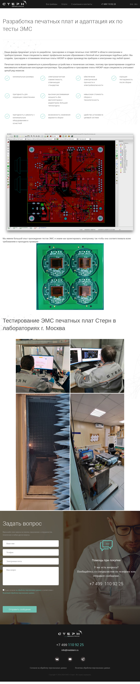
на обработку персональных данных (28, 590)
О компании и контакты (81, 4)
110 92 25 (70, 644)
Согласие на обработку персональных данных (48, 668)
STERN (17, 6)
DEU (135, 4)
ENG (131, 4)
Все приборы (51, 4)
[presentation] (21, 600)
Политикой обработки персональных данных (18, 593)
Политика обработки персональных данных (92, 668)
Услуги (64, 4)
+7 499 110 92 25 (108, 4)
